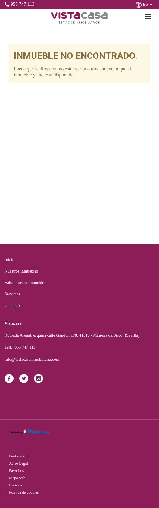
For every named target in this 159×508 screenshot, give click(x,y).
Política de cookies (24, 492)
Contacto (12, 305)
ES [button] (144, 4)
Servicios (12, 294)
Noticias (15, 485)
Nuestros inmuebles (21, 271)
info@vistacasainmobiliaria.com (32, 359)
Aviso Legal (18, 463)
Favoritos (16, 470)
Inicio (9, 259)
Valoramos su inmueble (24, 282)
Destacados (18, 456)
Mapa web (17, 477)
